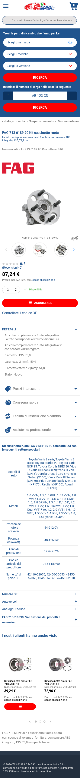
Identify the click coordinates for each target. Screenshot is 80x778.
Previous (6, 249)
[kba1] (40, 96)
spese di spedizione (43, 279)
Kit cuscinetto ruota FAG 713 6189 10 (18, 683)
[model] (40, 54)
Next (73, 249)
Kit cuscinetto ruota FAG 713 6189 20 (58, 683)
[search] (39, 20)
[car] (40, 66)
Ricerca (40, 77)
